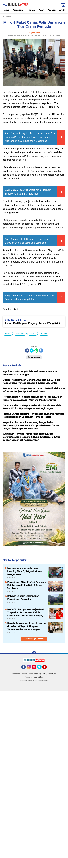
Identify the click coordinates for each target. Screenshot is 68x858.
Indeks (31, 10)
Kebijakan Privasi (19, 674)
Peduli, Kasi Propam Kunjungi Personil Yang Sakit (32, 323)
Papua (32, 333)
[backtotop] (34, 653)
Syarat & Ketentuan (47, 674)
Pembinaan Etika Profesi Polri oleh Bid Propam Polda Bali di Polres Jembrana (26, 585)
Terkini (44, 333)
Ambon (52, 10)
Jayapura (20, 333)
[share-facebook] (27, 350)
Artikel (62, 10)
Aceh (41, 10)
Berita (7, 333)
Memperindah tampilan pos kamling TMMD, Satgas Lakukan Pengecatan (25, 571)
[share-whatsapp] (36, 350)
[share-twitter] (32, 350)
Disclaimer (33, 674)
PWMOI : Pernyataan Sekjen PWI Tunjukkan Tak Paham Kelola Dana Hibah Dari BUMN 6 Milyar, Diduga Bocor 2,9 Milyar (25, 612)
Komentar (34, 357)
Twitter (40, 668)
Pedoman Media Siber (34, 677)
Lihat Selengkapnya (34, 638)
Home (6, 10)
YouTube (46, 668)
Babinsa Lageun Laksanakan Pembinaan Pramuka (23, 597)
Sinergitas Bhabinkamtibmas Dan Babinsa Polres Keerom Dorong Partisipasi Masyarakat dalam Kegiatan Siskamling (30, 137)
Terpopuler (18, 10)
